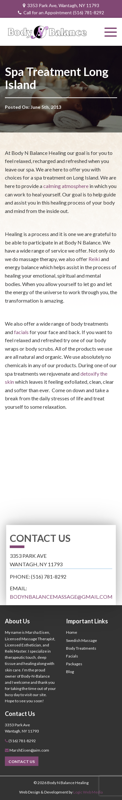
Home (71, 632)
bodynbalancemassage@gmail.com (61, 597)
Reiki (94, 259)
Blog (70, 671)
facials (21, 332)
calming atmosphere (65, 186)
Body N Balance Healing (67, 782)
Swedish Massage (81, 640)
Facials (72, 656)
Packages (74, 663)
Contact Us (21, 761)
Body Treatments (81, 648)
